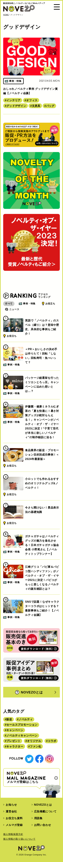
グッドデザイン (16, 105)
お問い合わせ (42, 825)
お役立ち (50, 303)
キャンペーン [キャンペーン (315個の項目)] (14, 730)
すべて (8, 303)
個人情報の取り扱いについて (19, 839)
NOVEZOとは (29, 692)
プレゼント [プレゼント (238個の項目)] (13, 741)
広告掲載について (45, 811)
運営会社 (11, 811)
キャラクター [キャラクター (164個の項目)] (14, 746)
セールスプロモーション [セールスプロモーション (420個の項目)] (21, 724)
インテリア (13, 100)
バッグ (50, 105)
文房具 (36, 105)
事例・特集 (29, 303)
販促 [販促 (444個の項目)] (9, 719)
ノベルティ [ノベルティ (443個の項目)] (26, 719)
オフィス (31, 100)
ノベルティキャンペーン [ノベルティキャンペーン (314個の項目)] (21, 735)
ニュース (14, 309)
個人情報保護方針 (13, 834)
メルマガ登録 (14, 825)
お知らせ (11, 804)
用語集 (38, 818)
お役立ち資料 (14, 818)
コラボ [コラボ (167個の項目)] (52, 741)
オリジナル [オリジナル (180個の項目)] (34, 741)
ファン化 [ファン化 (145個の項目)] (35, 746)
